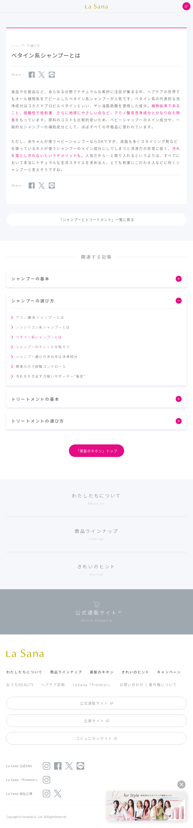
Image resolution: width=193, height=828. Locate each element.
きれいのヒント (135, 671)
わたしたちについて (24, 671)
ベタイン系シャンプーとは (39, 337)
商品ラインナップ (66, 671)
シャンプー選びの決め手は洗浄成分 (47, 356)
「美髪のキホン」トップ (96, 450)
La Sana (96, 6)
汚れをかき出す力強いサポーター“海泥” (50, 376)
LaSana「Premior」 (92, 684)
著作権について (163, 684)
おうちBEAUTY (20, 684)
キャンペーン (169, 671)
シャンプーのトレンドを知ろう (43, 346)
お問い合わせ (131, 684)
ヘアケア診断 (53, 684)
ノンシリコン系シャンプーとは (43, 327)
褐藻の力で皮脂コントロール (41, 366)
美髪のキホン (102, 671)
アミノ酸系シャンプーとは (40, 317)
